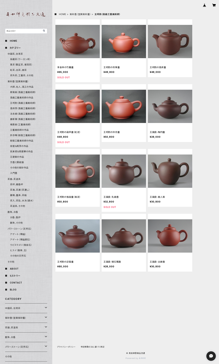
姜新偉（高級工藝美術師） (23, 119)
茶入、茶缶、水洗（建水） (22, 200)
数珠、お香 (13, 212)
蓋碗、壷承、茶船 (18, 195)
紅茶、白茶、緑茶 (18, 70)
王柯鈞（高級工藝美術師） (23, 103)
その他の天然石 (18, 255)
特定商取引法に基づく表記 (93, 347)
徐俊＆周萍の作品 (19, 146)
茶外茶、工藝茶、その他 (21, 75)
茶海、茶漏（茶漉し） (20, 189)
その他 (11, 261)
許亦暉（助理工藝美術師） (23, 135)
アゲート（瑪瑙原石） (20, 239)
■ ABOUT (12, 268)
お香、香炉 (15, 217)
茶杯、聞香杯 (16, 184)
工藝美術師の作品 (19, 130)
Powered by (136, 358)
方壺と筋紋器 (17, 162)
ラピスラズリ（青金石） (21, 245)
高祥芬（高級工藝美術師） (23, 108)
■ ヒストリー (12, 275)
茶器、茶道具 (14, 179)
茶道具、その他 (17, 206)
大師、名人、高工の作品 (22, 86)
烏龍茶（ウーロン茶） (20, 59)
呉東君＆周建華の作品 (21, 151)
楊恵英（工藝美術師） (20, 124)
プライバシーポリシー (66, 347)
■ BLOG (11, 289)
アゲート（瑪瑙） (18, 234)
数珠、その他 (16, 222)
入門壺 (13, 173)
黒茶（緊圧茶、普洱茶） (21, 64)
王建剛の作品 (17, 156)
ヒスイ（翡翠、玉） (18, 250)
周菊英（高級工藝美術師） (23, 92)
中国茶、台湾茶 (15, 53)
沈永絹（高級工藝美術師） (23, 113)
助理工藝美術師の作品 (21, 140)
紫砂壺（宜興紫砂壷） (80, 14)
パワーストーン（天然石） (20, 228)
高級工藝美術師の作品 (21, 97)
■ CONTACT (13, 282)
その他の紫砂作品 (19, 167)
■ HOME (60, 14)
